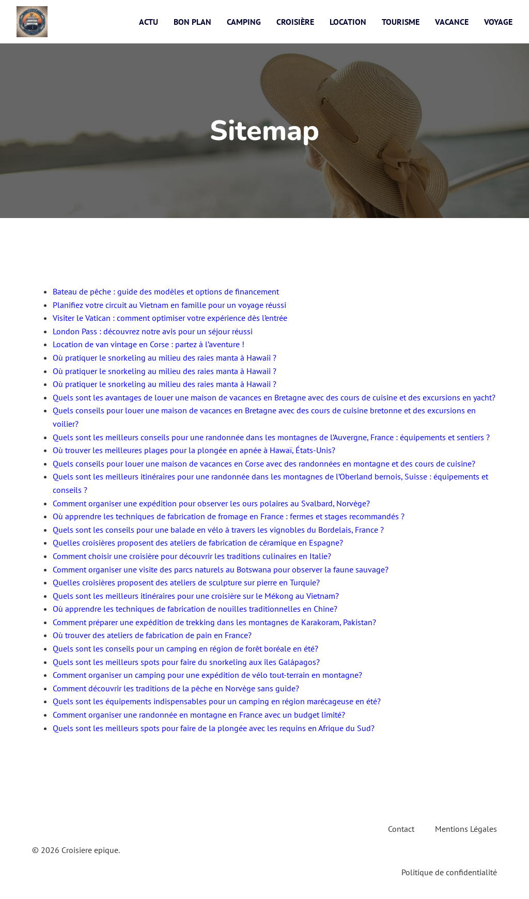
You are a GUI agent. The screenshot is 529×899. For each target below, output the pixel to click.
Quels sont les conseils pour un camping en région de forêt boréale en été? (185, 648)
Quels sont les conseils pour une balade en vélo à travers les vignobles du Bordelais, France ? (218, 529)
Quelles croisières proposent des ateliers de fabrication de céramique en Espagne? (198, 542)
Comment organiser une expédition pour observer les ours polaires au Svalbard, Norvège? (211, 503)
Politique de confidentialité (449, 872)
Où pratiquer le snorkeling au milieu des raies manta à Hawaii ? (164, 357)
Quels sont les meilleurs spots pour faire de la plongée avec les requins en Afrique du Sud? (214, 728)
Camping (244, 22)
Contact (401, 829)
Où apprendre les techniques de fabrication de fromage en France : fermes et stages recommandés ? (228, 516)
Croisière (295, 22)
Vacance (452, 22)
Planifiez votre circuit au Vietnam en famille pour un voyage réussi (169, 305)
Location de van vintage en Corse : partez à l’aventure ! (148, 344)
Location (348, 22)
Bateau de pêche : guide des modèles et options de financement (166, 291)
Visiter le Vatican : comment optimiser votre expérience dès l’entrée (170, 318)
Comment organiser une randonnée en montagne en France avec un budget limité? (199, 714)
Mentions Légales (466, 829)
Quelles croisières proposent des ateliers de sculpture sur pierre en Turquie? (186, 582)
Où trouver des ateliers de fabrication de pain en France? (152, 635)
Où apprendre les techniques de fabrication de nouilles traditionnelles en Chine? (195, 608)
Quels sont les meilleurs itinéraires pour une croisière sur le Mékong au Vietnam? (196, 596)
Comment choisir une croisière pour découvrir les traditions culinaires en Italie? (192, 556)
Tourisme (400, 22)
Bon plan (192, 22)
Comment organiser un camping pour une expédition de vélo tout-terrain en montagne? (207, 675)
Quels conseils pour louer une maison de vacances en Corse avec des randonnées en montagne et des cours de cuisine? (264, 463)
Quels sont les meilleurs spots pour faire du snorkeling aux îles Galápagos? (186, 662)
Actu (148, 22)
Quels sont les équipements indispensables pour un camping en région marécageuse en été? (217, 701)
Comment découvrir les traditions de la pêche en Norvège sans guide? (176, 688)
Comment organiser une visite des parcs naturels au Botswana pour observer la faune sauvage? (220, 569)
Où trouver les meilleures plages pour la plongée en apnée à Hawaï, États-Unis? (194, 450)
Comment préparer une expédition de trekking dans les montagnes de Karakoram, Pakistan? (214, 622)
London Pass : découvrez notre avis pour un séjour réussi (153, 331)
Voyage (498, 22)
